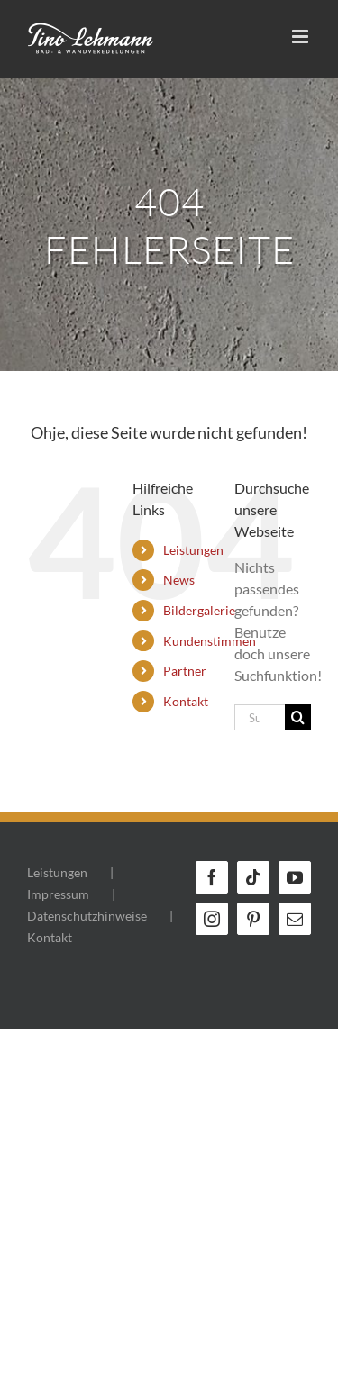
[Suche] (298, 717)
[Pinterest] (253, 919)
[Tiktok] (253, 877)
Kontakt (185, 701)
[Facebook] (212, 877)
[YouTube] (295, 877)
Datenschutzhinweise (87, 915)
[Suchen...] (259, 717)
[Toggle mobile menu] (301, 36)
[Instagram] (212, 919)
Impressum (58, 894)
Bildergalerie (199, 610)
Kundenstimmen (209, 641)
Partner (184, 670)
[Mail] (295, 919)
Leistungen (193, 550)
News (179, 579)
